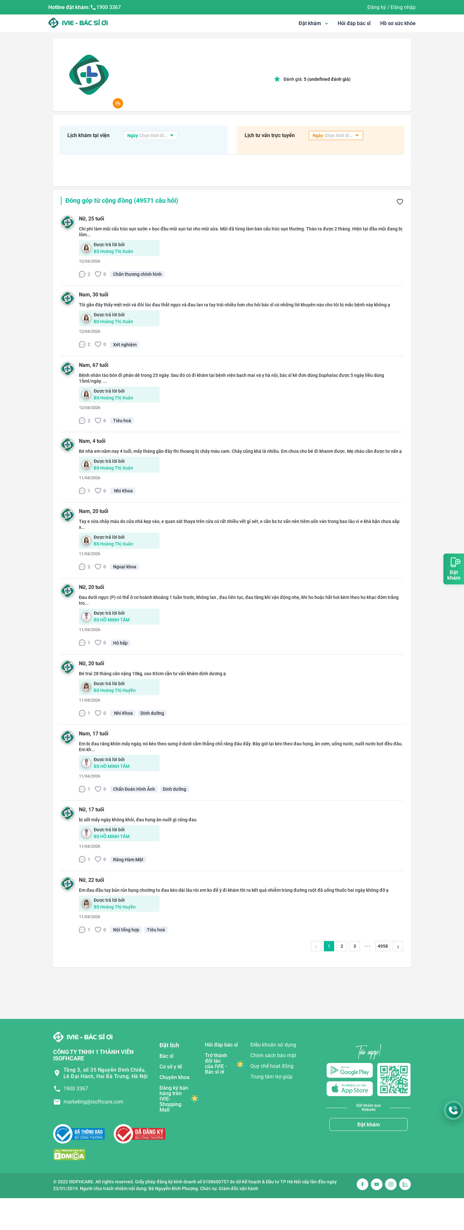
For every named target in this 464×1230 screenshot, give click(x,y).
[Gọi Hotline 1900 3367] (453, 1110)
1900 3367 (105, 7)
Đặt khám (368, 1125)
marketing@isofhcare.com (93, 1102)
